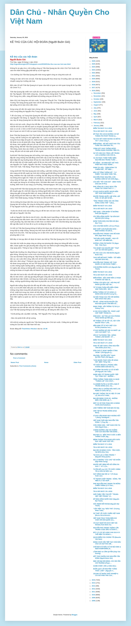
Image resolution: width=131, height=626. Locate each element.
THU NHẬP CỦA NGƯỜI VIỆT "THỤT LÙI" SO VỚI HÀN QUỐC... (106, 249)
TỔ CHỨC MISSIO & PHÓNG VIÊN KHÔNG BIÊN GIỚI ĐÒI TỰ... (105, 366)
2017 (94, 87)
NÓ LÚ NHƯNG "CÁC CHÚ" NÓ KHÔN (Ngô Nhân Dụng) (106, 460)
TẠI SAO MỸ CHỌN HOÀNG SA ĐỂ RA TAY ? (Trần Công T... (106, 140)
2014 (94, 583)
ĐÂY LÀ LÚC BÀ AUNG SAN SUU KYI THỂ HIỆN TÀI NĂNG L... (106, 533)
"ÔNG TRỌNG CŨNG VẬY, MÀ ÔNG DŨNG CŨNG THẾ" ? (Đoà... (106, 202)
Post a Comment (19, 358)
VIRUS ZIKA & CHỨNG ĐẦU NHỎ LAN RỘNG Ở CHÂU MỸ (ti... (106, 389)
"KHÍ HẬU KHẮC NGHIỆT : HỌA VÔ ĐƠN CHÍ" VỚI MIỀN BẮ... (105, 239)
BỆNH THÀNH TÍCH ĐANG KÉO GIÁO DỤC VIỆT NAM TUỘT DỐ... (106, 440)
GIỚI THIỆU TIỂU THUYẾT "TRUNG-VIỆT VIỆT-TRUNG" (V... (106, 495)
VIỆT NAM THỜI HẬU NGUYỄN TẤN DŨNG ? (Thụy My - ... (106, 421)
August (96, 105)
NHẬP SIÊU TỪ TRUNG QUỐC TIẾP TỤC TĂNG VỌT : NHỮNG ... (105, 375)
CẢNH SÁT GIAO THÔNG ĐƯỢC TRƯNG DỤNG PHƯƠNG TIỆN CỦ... (106, 149)
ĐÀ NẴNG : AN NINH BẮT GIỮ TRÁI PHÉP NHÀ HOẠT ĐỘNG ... (105, 163)
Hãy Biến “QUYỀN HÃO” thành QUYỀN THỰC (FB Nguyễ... (104, 356)
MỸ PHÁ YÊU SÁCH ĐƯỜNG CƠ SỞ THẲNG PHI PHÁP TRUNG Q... (106, 135)
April (95, 117)
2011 (94, 592)
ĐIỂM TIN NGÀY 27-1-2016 (102, 444)
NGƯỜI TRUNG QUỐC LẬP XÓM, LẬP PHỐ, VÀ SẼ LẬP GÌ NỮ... (106, 197)
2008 (94, 601)
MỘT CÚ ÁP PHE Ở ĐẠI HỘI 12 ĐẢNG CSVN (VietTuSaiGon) (106, 404)
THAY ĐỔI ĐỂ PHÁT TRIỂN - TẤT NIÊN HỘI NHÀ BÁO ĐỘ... (107, 258)
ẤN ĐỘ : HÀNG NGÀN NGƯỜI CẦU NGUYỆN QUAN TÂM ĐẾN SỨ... (105, 302)
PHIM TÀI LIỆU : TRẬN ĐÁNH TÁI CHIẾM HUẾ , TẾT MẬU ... (105, 168)
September (98, 102)
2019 (94, 82)
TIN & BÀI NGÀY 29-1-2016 (102, 209)
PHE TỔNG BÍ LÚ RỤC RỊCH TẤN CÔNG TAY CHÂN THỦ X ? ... (105, 187)
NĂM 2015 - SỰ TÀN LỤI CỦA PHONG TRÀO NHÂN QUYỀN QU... (106, 317)
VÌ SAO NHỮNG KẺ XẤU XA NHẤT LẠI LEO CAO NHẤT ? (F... (106, 331)
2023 (94, 70)
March (96, 120)
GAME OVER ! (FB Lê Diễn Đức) (104, 566)
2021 (94, 76)
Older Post (77, 362)
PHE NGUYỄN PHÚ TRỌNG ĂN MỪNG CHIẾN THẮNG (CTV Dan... (106, 484)
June (95, 111)
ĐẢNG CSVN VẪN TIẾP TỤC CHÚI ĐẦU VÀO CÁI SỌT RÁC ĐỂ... (107, 543)
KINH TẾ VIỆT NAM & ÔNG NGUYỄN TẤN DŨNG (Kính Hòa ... (106, 346)
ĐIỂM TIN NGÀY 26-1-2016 (102, 488)
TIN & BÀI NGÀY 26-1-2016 (102, 447)
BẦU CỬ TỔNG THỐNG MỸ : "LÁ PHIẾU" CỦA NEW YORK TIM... (105, 173)
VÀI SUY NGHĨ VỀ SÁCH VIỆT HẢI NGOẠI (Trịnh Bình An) (105, 524)
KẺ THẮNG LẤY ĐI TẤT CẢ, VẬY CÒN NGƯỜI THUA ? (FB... (106, 321)
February (97, 123)
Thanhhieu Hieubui (29, 329)
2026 (94, 61)
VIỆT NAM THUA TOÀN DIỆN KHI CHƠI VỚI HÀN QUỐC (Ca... (105, 519)
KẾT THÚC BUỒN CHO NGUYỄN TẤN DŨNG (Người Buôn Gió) (106, 557)
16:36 (45, 329)
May (95, 114)
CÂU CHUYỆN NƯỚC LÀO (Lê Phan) (106, 226)
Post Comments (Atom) (27, 366)
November (97, 96)
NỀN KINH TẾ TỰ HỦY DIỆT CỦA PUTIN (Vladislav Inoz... (105, 326)
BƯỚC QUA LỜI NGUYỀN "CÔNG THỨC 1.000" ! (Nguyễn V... (105, 570)
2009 (94, 598)
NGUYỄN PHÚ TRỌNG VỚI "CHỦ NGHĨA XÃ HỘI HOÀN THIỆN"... (105, 263)
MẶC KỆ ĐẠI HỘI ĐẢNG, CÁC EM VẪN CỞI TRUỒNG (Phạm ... (106, 562)
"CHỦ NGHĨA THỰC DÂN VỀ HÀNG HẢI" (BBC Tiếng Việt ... (105, 361)
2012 (94, 589)
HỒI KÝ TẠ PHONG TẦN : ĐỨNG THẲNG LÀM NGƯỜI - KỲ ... (104, 336)
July (95, 108)
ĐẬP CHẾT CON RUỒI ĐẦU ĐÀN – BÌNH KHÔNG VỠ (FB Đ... (105, 230)
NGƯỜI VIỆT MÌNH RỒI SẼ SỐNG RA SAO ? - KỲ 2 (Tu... (106, 465)
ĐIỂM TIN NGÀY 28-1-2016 (102, 340)
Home (46, 362)
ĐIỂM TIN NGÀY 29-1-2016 (102, 272)
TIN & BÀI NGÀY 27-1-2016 (102, 343)
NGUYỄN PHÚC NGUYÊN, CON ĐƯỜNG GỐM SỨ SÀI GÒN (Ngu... (106, 178)
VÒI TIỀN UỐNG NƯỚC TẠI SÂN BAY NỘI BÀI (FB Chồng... (106, 217)
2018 (94, 85)
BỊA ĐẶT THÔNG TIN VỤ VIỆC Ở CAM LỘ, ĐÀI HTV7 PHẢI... (106, 394)
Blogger (74, 615)
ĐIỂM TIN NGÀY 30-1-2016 (102, 206)
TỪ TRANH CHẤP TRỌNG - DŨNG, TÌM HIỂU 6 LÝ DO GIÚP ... (107, 480)
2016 (94, 91)
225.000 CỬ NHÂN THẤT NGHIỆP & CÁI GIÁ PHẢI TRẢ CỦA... (105, 574)
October (97, 99)
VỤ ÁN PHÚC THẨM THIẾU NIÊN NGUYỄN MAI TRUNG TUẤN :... (105, 159)
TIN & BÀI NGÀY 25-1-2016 (102, 491)
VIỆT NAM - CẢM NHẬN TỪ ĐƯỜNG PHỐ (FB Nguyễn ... (106, 212)
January (97, 126)
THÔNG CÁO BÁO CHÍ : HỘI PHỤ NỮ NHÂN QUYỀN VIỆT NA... (106, 283)
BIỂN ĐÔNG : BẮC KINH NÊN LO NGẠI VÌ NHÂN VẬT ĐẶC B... (107, 278)
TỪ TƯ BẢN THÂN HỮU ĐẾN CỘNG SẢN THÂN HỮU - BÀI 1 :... (105, 288)
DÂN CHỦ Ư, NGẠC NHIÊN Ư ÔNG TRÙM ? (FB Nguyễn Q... (105, 351)
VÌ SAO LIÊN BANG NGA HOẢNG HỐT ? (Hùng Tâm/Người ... (106, 416)
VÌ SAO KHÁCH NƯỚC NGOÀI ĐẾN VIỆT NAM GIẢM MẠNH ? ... (105, 192)
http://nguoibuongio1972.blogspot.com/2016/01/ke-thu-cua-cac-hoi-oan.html (40, 64)
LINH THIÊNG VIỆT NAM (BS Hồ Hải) (106, 408)
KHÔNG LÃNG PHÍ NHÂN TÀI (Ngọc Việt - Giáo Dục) (106, 244)
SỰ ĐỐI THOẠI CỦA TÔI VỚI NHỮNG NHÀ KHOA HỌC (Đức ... (106, 298)
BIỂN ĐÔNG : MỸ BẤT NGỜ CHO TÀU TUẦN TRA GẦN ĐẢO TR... (106, 144)
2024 (94, 67)
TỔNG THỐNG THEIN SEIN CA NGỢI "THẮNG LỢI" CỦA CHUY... (106, 380)
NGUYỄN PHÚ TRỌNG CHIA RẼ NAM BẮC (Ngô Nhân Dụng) (106, 234)
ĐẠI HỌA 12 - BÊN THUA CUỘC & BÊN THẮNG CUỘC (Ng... (107, 435)
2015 (94, 580)
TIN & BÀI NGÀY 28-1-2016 (102, 275)
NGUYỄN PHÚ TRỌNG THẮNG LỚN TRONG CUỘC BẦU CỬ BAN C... (106, 528)
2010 (94, 595)
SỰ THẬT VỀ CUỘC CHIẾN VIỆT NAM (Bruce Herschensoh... (106, 514)
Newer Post (15, 362)
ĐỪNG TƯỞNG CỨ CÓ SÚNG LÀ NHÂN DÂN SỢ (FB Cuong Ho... (105, 293)
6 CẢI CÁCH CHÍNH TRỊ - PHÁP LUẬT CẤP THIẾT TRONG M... (106, 312)
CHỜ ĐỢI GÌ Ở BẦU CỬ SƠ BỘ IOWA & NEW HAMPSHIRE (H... (107, 548)
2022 (94, 73)
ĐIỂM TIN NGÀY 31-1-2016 (102, 128)
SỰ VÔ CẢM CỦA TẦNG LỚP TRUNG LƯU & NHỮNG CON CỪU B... (106, 154)
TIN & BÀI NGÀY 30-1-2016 (102, 131)
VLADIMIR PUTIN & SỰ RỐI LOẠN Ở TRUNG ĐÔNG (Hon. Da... (106, 385)
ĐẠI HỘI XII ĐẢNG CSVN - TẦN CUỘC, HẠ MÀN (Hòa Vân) (106, 451)
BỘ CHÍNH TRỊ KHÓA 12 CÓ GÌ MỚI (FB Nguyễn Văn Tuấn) (106, 370)
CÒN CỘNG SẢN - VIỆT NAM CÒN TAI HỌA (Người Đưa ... (106, 426)
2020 (94, 79)
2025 (94, 64)
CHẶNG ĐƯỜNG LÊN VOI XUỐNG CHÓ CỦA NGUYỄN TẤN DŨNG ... (106, 431)
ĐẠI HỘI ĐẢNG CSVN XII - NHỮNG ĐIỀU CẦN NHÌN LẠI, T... (105, 399)
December (97, 93)
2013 (94, 586)
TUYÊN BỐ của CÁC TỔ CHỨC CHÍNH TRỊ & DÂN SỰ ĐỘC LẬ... (106, 470)
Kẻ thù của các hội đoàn (23, 56)
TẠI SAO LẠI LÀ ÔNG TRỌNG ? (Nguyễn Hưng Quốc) (104, 456)
